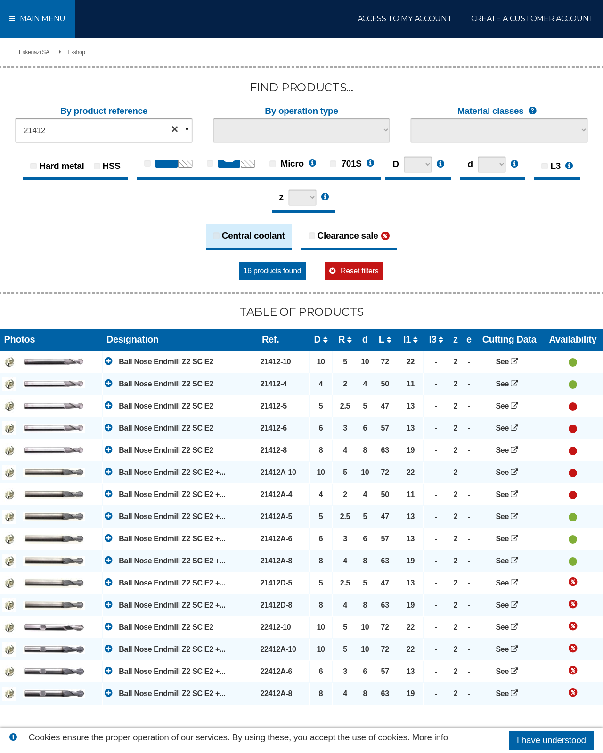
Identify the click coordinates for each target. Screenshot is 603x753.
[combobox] (104, 130)
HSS (112, 166)
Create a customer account (532, 18)
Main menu (37, 18)
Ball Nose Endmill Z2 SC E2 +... (165, 471)
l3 (432, 339)
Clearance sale (348, 235)
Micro (286, 163)
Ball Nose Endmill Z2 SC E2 (159, 361)
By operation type (301, 111)
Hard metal (61, 166)
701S (345, 163)
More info (430, 737)
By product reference (103, 111)
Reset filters (359, 271)
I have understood (551, 740)
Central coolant (253, 235)
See (509, 362)
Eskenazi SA (34, 52)
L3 (555, 166)
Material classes (499, 111)
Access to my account (405, 18)
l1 (407, 339)
